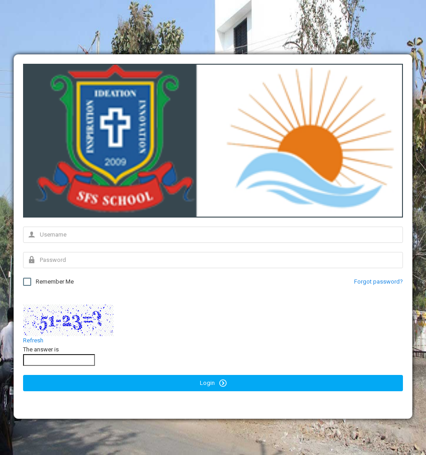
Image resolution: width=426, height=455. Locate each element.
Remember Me (48, 282)
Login (213, 383)
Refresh (33, 340)
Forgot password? (378, 281)
